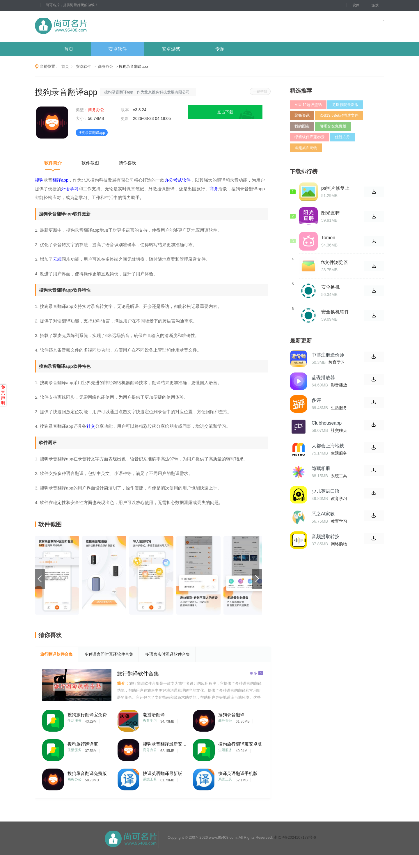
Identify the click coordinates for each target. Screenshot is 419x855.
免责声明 (3, 395)
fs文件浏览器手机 (334, 262)
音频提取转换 (326, 536)
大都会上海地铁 (328, 445)
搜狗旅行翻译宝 (83, 744)
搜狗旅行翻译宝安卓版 (240, 744)
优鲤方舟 (342, 137)
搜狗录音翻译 (231, 714)
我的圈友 (302, 126)
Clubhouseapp (327, 423)
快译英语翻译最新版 (162, 773)
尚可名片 (93, 26)
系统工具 (150, 779)
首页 (68, 49)
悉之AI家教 (323, 513)
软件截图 (90, 162)
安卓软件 (117, 49)
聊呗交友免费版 (333, 126)
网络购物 (339, 544)
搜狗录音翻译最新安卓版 (165, 744)
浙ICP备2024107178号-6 (295, 837)
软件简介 (53, 162)
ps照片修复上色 (335, 188)
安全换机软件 (335, 311)
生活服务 (74, 720)
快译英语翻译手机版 (238, 773)
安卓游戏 (171, 49)
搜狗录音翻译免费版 (87, 773)
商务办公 (105, 66)
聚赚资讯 (302, 115)
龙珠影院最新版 (345, 104)
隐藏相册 (321, 468)
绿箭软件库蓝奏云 (309, 137)
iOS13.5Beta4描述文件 (339, 115)
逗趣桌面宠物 (305, 148)
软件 (355, 5)
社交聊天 (339, 430)
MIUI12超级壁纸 (308, 104)
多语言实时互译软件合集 (167, 654)
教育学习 (150, 720)
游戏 (375, 5)
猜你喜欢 (127, 162)
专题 (220, 49)
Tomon (328, 237)
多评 (316, 400)
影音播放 (339, 385)
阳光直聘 (330, 212)
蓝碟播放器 (323, 377)
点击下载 (225, 112)
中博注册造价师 (328, 354)
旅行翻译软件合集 (56, 654)
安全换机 (330, 287)
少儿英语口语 (326, 491)
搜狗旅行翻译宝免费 (87, 714)
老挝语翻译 (154, 714)
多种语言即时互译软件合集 (108, 654)
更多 (256, 673)
